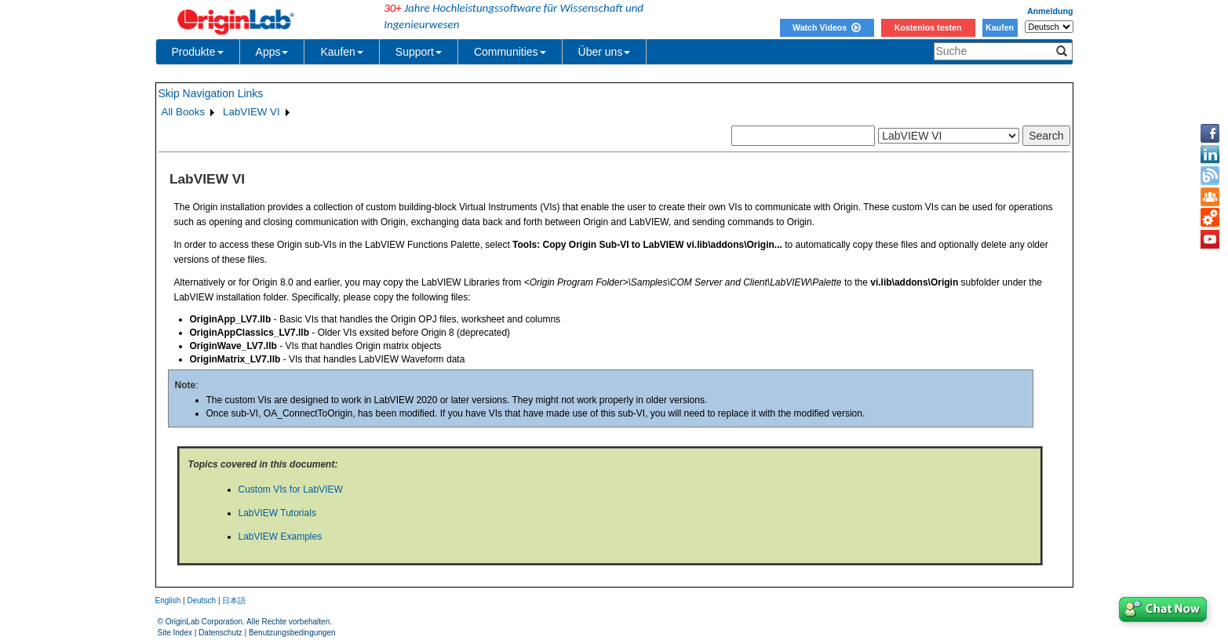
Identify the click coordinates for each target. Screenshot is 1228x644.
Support (418, 51)
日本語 (234, 600)
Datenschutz (220, 632)
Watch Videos (827, 27)
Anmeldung (1050, 11)
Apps (272, 51)
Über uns (604, 51)
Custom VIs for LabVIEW (291, 489)
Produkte (198, 51)
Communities (510, 51)
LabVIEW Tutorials (277, 513)
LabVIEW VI (251, 112)
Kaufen (1000, 27)
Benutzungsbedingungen (292, 632)
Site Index (175, 632)
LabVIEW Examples (280, 536)
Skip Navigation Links (211, 93)
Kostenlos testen (928, 27)
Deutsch (201, 600)
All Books (184, 112)
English (168, 600)
